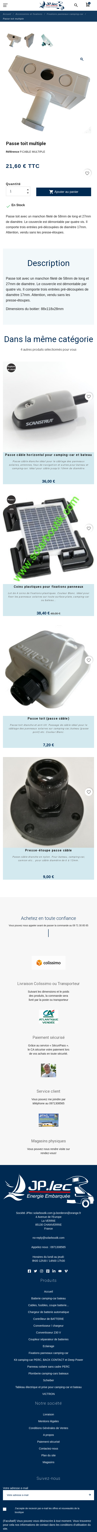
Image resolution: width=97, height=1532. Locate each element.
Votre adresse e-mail (15, 1488)
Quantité (13, 184)
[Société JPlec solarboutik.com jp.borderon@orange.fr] (51, 5)
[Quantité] (18, 191)
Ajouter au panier (63, 192)
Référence (13, 151)
